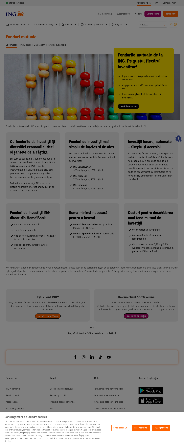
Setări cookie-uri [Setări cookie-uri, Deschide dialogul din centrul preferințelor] (120, 428)
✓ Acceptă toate (161, 428)
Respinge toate (140, 428)
